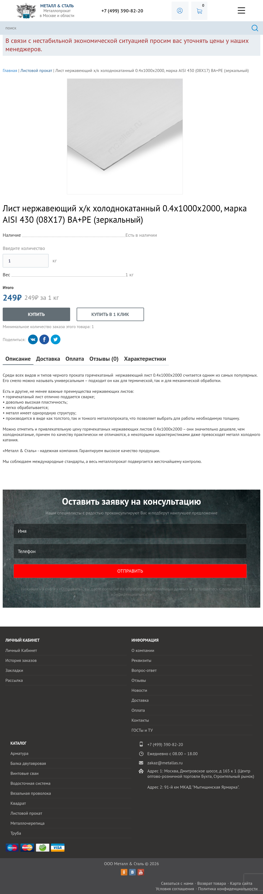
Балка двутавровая (28, 763)
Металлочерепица (28, 823)
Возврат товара (211, 883)
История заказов (21, 660)
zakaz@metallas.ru (165, 762)
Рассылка (14, 680)
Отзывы (138, 680)
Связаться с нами (177, 883)
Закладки (14, 670)
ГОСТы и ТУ (142, 730)
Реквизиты (141, 660)
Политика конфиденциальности (228, 888)
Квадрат (18, 803)
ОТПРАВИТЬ (130, 571)
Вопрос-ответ (143, 670)
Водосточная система (30, 783)
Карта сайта (241, 883)
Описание (18, 358)
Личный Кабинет (21, 650)
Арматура (20, 753)
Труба (16, 833)
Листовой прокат (36, 70)
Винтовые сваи (25, 773)
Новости (139, 690)
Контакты (140, 720)
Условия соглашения (175, 888)
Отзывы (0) (104, 358)
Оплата (75, 358)
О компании (142, 650)
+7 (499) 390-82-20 (122, 11)
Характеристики (145, 358)
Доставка (48, 358)
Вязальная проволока (31, 793)
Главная (10, 70)
